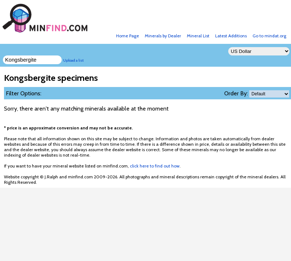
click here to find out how (155, 166)
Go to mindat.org (269, 35)
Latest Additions (231, 35)
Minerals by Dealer (163, 35)
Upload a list (73, 60)
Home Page (127, 35)
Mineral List (198, 35)
